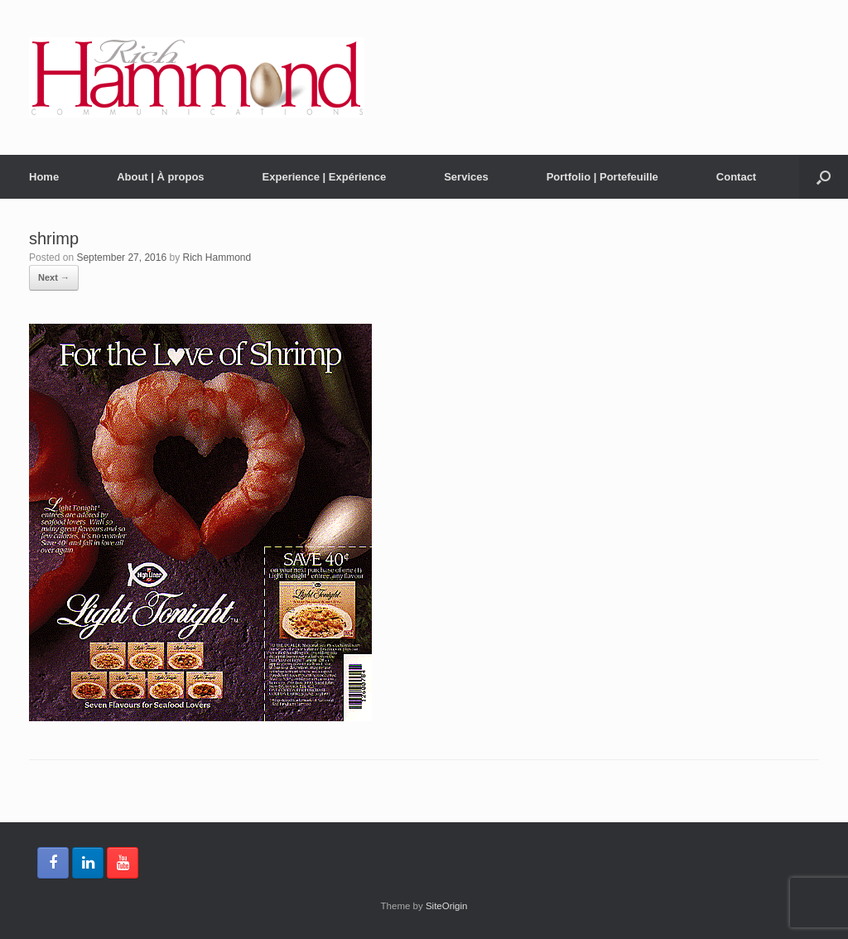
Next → (54, 277)
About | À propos (160, 177)
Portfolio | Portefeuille (602, 177)
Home (44, 177)
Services (466, 177)
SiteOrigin (447, 906)
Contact (736, 177)
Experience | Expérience (325, 177)
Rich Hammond (217, 257)
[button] (823, 177)
